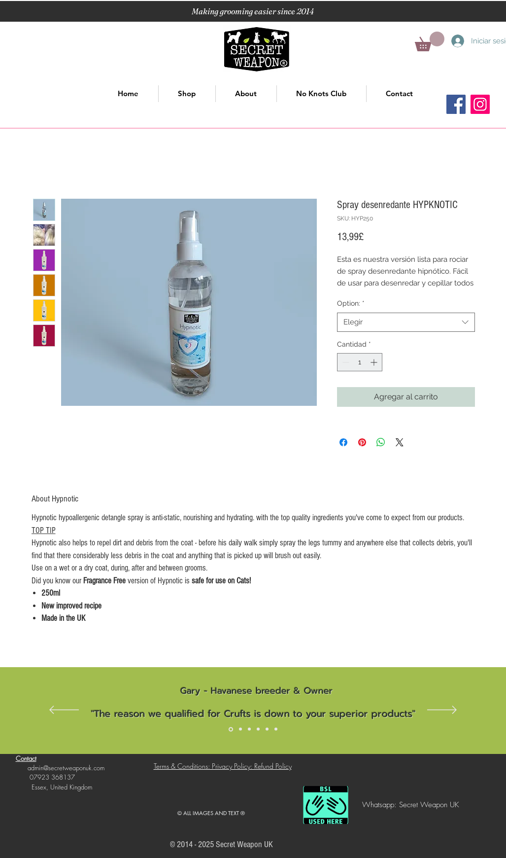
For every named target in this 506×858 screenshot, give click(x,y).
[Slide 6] (275, 729)
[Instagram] (480, 104)
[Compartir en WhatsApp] (381, 442)
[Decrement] (344, 362)
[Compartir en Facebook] (343, 442)
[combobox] (406, 322)
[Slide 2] (240, 729)
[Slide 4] (258, 729)
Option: (351, 303)
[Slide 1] (231, 729)
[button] (429, 41)
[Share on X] (399, 442)
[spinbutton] (360, 362)
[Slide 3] (249, 729)
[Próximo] (442, 710)
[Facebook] (456, 104)
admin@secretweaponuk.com (66, 767)
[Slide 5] (267, 729)
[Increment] (375, 362)
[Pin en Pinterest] (362, 442)
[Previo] (64, 710)
